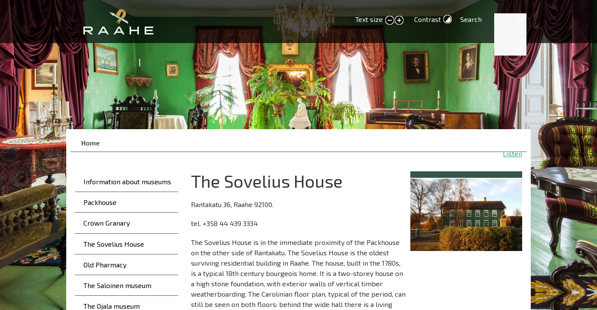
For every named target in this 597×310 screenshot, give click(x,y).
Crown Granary (106, 223)
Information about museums (127, 181)
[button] (466, 213)
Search (471, 19)
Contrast (427, 19)
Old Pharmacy (104, 264)
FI (523, 29)
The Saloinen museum (117, 285)
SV (522, 39)
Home (90, 143)
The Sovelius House (113, 244)
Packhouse (100, 202)
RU (521, 50)
